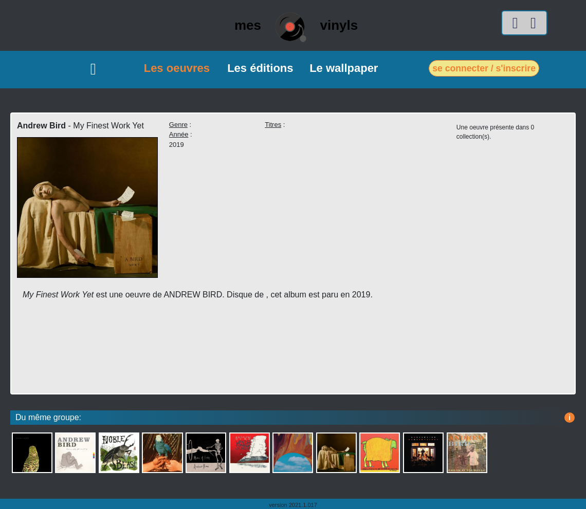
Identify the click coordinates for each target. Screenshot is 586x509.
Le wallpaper (343, 68)
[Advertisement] (214, 356)
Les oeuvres (177, 68)
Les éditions (260, 68)
